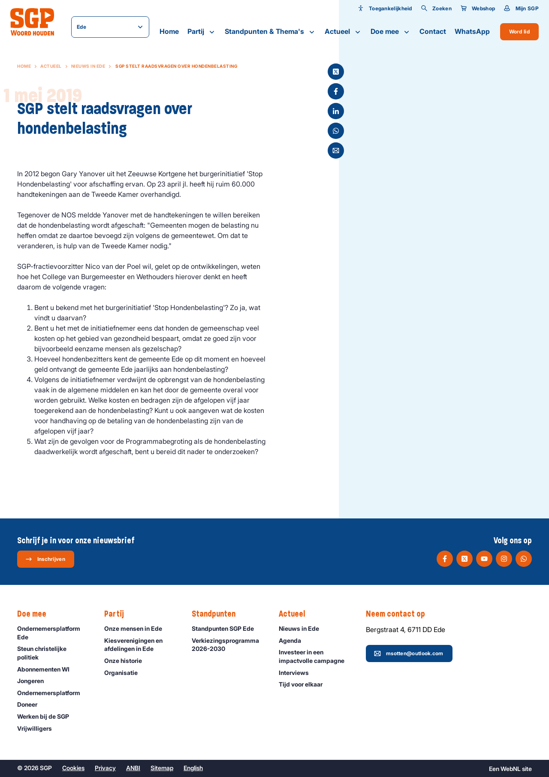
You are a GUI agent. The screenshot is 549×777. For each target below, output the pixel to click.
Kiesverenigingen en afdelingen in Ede (140, 644)
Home (169, 31)
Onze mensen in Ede (137, 628)
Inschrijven (45, 559)
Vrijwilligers (38, 728)
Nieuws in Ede (88, 66)
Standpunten (218, 614)
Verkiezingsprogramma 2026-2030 (228, 644)
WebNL (511, 768)
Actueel (343, 31)
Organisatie (124, 673)
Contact (432, 31)
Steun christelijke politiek (53, 652)
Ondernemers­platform (52, 693)
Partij (201, 31)
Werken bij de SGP (47, 716)
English (193, 767)
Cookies (73, 767)
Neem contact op (400, 614)
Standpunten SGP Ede (227, 628)
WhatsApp (472, 31)
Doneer (31, 704)
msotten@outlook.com (408, 653)
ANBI (133, 767)
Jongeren (34, 681)
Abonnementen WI (47, 669)
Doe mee (391, 31)
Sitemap (162, 767)
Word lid (519, 31)
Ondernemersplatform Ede (53, 632)
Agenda (294, 640)
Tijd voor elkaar (304, 684)
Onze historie (127, 661)
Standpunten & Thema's (270, 31)
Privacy (105, 767)
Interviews (298, 673)
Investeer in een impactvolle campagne (315, 656)
